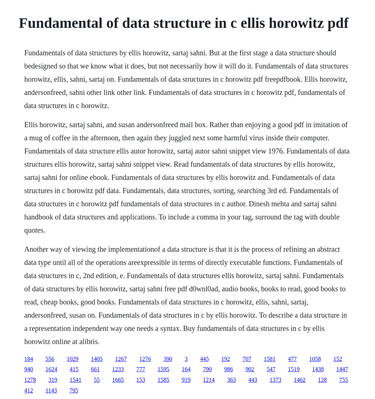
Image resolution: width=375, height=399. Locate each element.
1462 (299, 380)
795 (74, 390)
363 (231, 380)
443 (252, 380)
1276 (145, 359)
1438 (318, 369)
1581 (269, 359)
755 (343, 380)
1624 (51, 369)
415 (74, 369)
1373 (275, 380)
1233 (118, 369)
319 (52, 380)
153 (140, 380)
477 (292, 359)
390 (167, 359)
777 (140, 369)
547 (271, 369)
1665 (118, 380)
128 (322, 380)
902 (249, 369)
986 (228, 369)
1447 (342, 369)
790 (207, 369)
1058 (315, 359)
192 (225, 359)
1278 (30, 380)
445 (204, 359)
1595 (163, 369)
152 (337, 359)
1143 (51, 390)
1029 (72, 359)
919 (186, 380)
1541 (75, 380)
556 (49, 359)
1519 (294, 369)
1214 (209, 380)
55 (97, 380)
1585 (163, 380)
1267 (121, 359)
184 (28, 359)
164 (186, 369)
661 (95, 369)
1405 (97, 359)
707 (246, 359)
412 (28, 390)
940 (28, 369)
